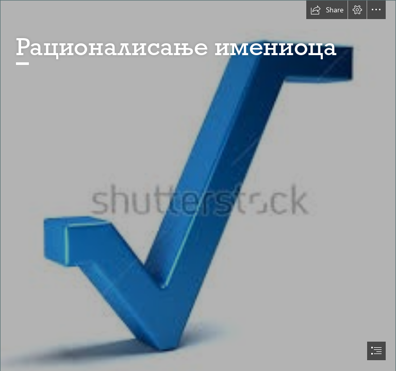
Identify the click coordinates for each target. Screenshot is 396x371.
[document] (198, 185)
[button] (327, 10)
